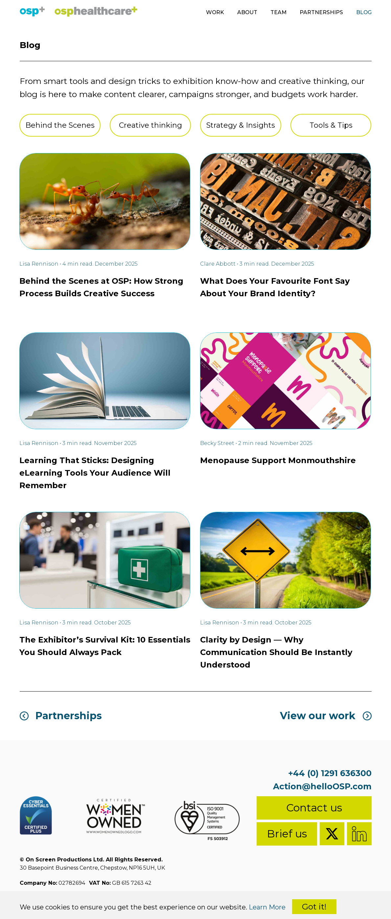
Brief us (287, 833)
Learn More (267, 907)
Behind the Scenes (60, 125)
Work (214, 12)
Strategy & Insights (240, 125)
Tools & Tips (331, 125)
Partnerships (321, 12)
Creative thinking (150, 125)
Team (278, 12)
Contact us (314, 807)
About (246, 12)
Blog (364, 12)
